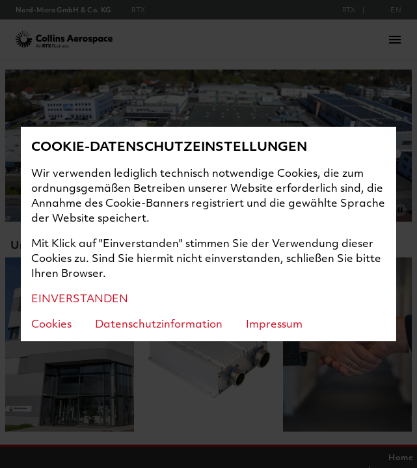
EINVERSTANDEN (79, 298)
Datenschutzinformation (158, 323)
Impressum (274, 323)
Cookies (51, 323)
